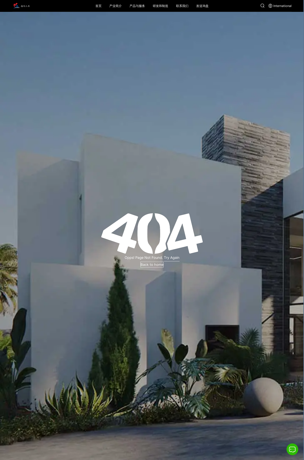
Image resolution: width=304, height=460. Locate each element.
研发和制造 (160, 6)
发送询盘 (202, 6)
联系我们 (182, 6)
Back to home (152, 265)
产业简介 (115, 6)
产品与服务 (137, 6)
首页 (98, 6)
